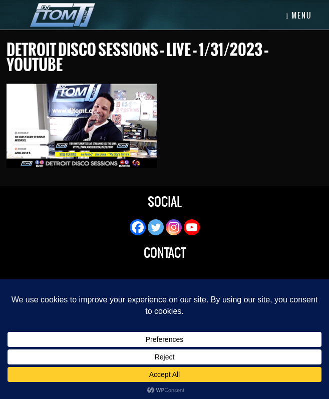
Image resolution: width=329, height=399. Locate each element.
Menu (299, 15)
